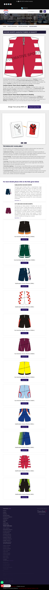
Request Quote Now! (34, 107)
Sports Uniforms (12, 26)
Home (4, 26)
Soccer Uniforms (23, 26)
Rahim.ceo (24, 8)
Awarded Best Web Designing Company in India (28, 588)
